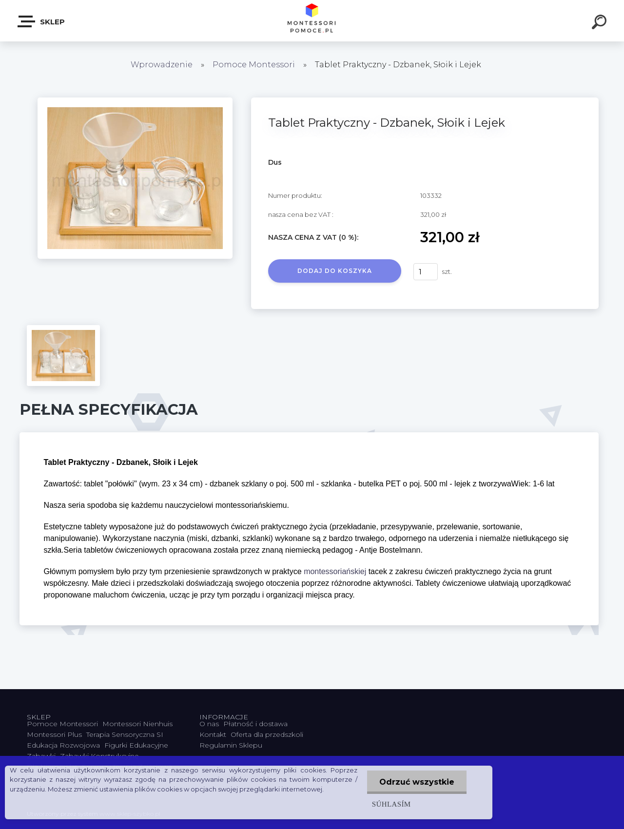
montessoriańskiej (335, 571)
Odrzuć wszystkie (416, 782)
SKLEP (42, 21)
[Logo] (312, 20)
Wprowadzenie (162, 64)
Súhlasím (391, 804)
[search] (600, 23)
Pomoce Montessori (254, 64)
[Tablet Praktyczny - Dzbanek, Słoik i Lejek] (135, 100)
